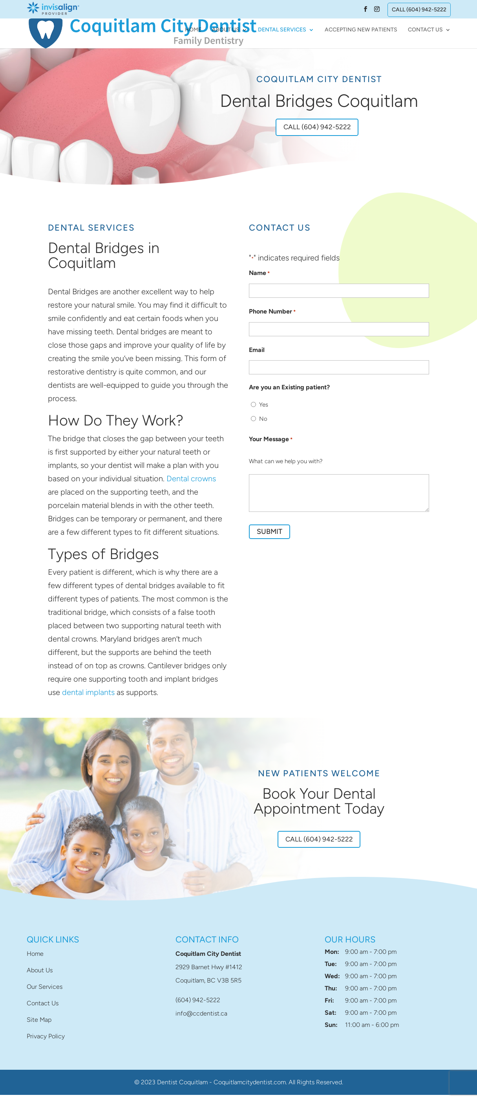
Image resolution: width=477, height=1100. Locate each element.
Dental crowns (191, 481)
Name (259, 275)
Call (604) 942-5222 (419, 9)
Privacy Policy (46, 1041)
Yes (263, 407)
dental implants (88, 694)
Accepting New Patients (361, 30)
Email (257, 352)
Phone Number (272, 314)
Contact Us (425, 30)
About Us (225, 30)
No (263, 421)
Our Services (44, 992)
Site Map (39, 1024)
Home (193, 30)
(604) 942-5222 (197, 1005)
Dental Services (282, 30)
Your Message (270, 442)
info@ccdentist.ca (201, 1018)
